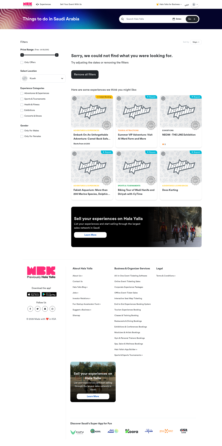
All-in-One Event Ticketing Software (130, 276)
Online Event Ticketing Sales (127, 282)
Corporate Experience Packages (128, 287)
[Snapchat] (45, 309)
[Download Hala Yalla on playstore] (49, 295)
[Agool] (95, 431)
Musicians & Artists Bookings (127, 333)
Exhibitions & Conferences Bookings (130, 327)
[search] (122, 19)
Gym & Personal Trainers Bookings (129, 338)
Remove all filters (85, 74)
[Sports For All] (166, 431)
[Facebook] (30, 309)
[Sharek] (149, 431)
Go (192, 19)
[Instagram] (52, 309)
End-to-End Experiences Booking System (132, 304)
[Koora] (131, 431)
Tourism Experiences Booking (127, 310)
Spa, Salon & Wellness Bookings (128, 344)
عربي (187, 4)
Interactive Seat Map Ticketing (128, 299)
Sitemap (76, 316)
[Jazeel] (113, 431)
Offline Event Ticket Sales (126, 293)
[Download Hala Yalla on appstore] (33, 295)
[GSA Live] (183, 431)
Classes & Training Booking (126, 316)
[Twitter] (37, 309)
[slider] (22, 55)
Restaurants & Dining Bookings (128, 321)
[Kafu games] (77, 432)
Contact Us (78, 282)
